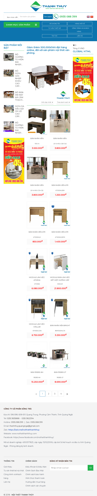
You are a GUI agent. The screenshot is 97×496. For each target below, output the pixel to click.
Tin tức (54, 33)
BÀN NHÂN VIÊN (37, 135)
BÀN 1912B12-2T (60, 369)
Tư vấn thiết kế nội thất (14, 467)
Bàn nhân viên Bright (60, 322)
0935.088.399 (17, 419)
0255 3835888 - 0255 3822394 (20, 415)
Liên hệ (80, 33)
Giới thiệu (8, 464)
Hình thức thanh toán (35, 475)
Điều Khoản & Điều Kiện (36, 464)
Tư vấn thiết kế (54, 28)
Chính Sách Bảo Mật (34, 467)
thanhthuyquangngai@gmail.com (24, 423)
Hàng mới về (80, 24)
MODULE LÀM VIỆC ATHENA (37, 275)
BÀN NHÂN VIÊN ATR (60, 182)
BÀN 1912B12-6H (37, 369)
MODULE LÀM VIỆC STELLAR (37, 322)
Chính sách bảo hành (35, 471)
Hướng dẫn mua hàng (35, 479)
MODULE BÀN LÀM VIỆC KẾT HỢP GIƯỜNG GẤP (60, 275)
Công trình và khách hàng (80, 28)
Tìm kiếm (48, 17)
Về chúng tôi (54, 24)
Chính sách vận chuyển (36, 482)
